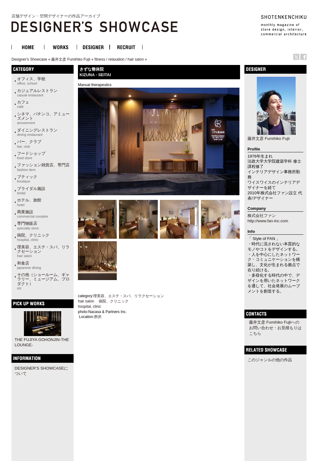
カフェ (23, 104)
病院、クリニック (33, 237)
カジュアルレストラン (37, 92)
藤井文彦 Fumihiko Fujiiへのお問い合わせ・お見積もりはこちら (275, 328)
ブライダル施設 (31, 190)
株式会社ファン (262, 215)
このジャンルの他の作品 (270, 359)
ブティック (27, 178)
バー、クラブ (29, 143)
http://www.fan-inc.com (268, 221)
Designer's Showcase (29, 59)
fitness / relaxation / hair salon (119, 59)
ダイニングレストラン (37, 132)
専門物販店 (28, 225)
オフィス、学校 (31, 80)
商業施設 (32, 214)
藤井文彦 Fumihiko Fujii (70, 59)
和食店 (29, 265)
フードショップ (31, 155)
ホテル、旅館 (29, 202)
